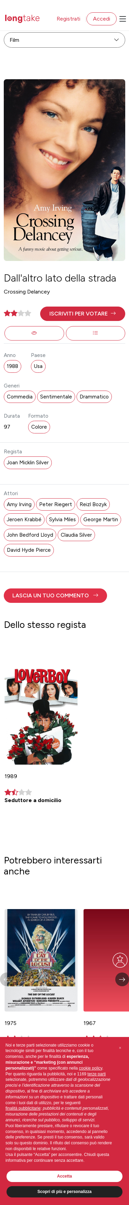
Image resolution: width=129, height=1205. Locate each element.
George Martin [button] (100, 519)
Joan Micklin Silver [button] (28, 463)
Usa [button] (38, 366)
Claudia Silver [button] (76, 535)
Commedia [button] (20, 397)
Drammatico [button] (94, 397)
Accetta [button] (64, 1176)
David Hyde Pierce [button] (29, 550)
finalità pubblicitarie (22, 1108)
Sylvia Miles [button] (62, 519)
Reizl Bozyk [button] (93, 504)
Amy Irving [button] (19, 504)
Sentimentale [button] (56, 397)
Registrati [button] (68, 18)
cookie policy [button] (90, 1068)
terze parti (96, 1074)
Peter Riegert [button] (55, 504)
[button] (82, 314)
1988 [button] (12, 366)
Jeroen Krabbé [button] (24, 519)
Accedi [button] (101, 18)
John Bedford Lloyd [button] (30, 535)
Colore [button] (39, 427)
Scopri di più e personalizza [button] (64, 1191)
